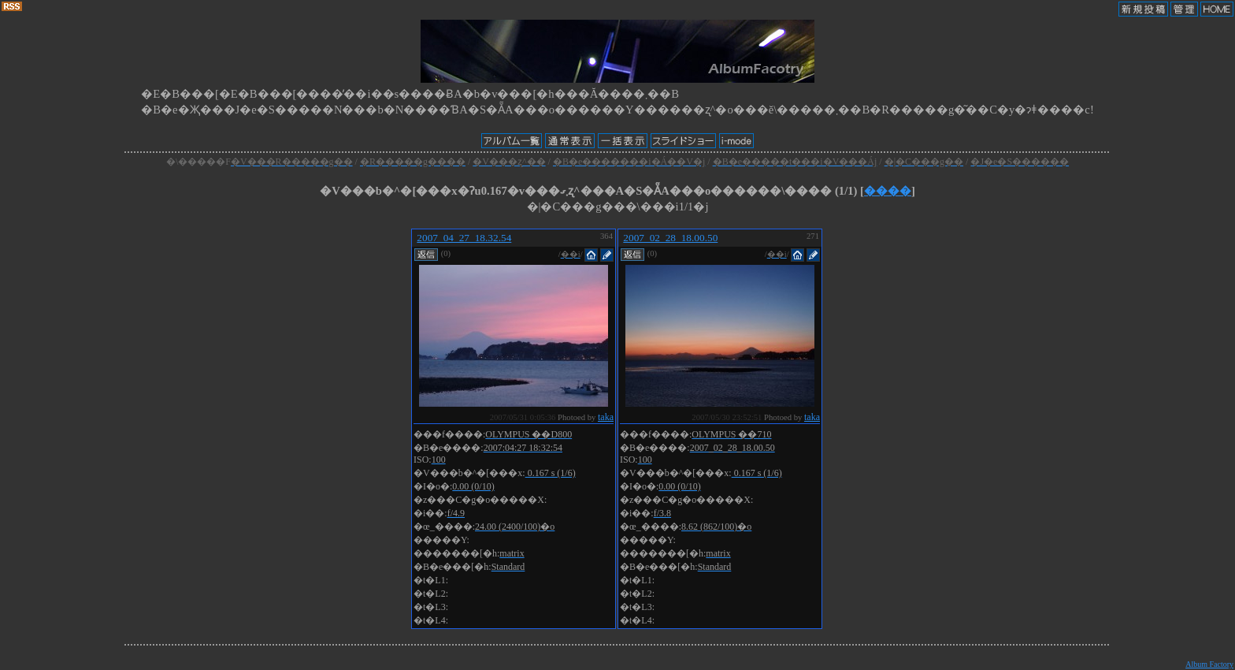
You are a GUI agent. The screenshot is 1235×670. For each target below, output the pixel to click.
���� (887, 190)
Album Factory (1209, 664)
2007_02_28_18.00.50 (670, 238)
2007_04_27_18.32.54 (464, 238)
